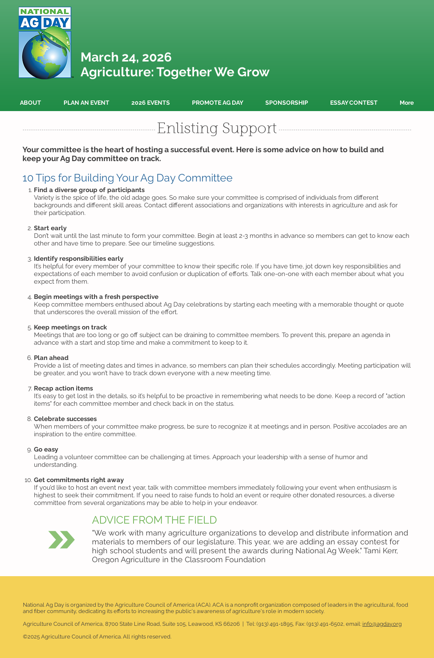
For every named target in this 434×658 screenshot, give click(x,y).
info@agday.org (382, 624)
